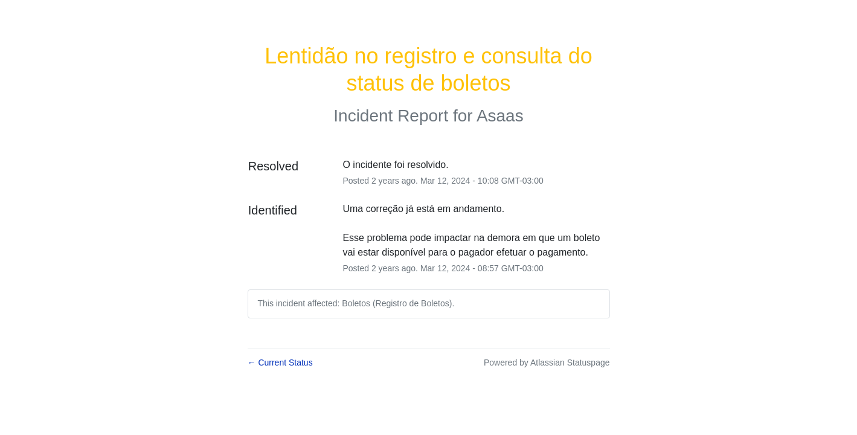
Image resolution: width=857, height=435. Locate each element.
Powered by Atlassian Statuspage (547, 362)
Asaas (500, 115)
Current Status (280, 362)
